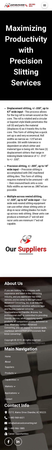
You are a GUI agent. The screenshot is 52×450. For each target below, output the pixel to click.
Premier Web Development (32, 343)
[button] (45, 5)
